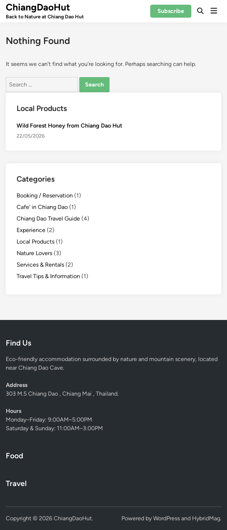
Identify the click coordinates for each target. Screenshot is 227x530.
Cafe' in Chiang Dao (42, 207)
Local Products (35, 241)
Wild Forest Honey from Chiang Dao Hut (69, 125)
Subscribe (170, 11)
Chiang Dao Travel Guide (48, 218)
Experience (31, 230)
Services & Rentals (40, 264)
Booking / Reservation (45, 195)
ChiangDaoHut (38, 7)
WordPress (166, 518)
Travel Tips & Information (48, 276)
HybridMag (206, 518)
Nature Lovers (34, 253)
